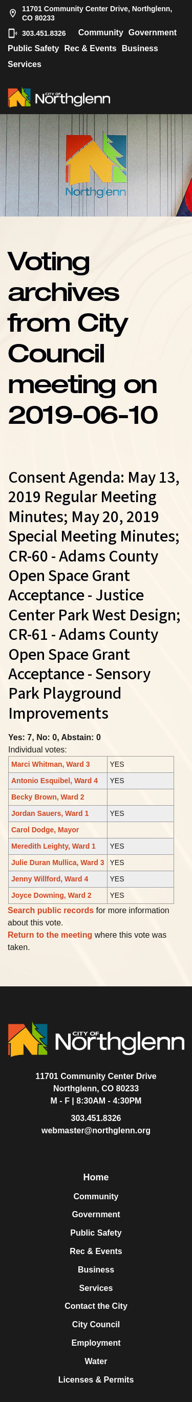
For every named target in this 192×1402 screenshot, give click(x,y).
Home (96, 1177)
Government (153, 32)
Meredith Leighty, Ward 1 (53, 846)
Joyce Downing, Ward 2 (51, 895)
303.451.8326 (37, 33)
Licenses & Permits (96, 1379)
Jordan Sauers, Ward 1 (50, 813)
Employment (95, 1343)
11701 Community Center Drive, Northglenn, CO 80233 (90, 13)
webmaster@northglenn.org (96, 1130)
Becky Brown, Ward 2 (47, 797)
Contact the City (96, 1306)
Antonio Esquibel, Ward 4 (54, 781)
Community (100, 32)
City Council (96, 1324)
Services (24, 64)
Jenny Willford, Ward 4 (49, 879)
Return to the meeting (50, 935)
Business (140, 48)
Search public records (51, 910)
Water (96, 1361)
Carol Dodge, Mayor (45, 830)
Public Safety (33, 48)
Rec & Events (90, 48)
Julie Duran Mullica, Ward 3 (57, 862)
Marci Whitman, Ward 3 (50, 764)
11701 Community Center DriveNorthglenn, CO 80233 (96, 1082)
